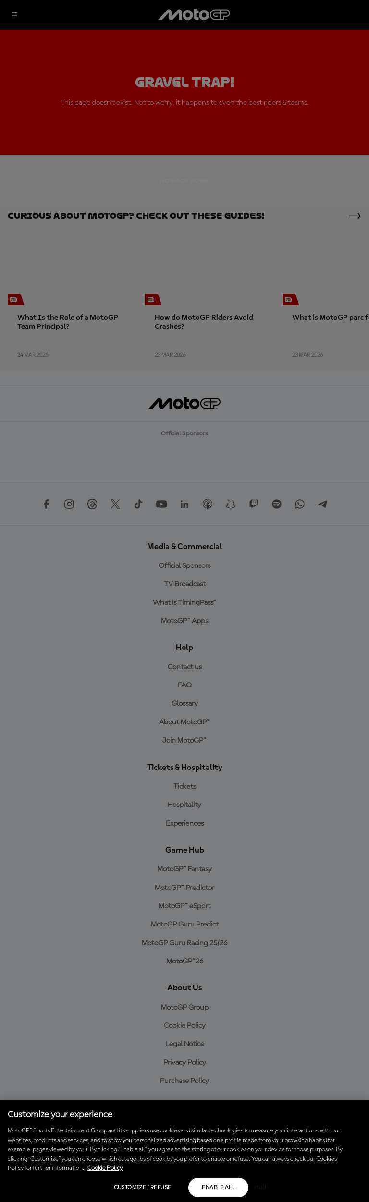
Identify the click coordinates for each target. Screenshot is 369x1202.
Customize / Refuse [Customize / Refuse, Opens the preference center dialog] (142, 1187)
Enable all (218, 1187)
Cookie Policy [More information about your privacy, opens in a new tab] (105, 1168)
